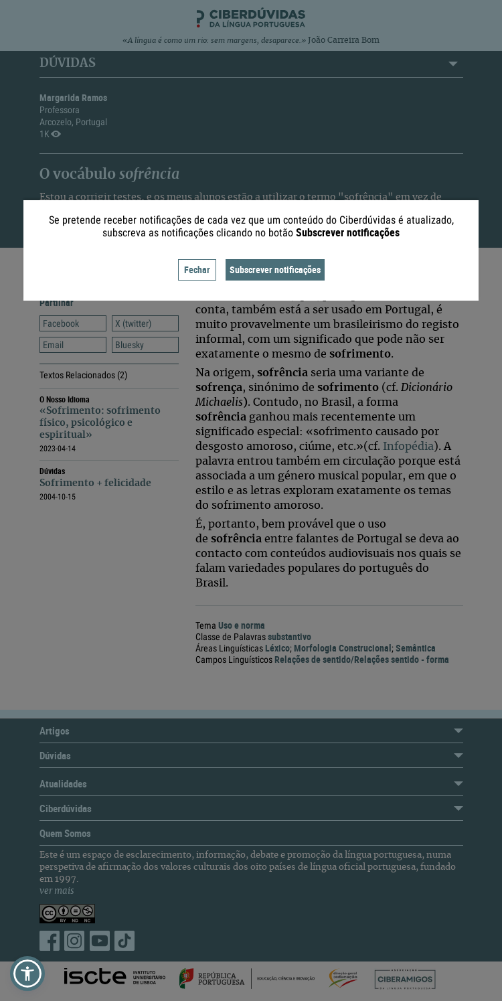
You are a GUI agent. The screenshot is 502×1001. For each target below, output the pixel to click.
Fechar (197, 269)
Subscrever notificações (275, 269)
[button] (27, 973)
